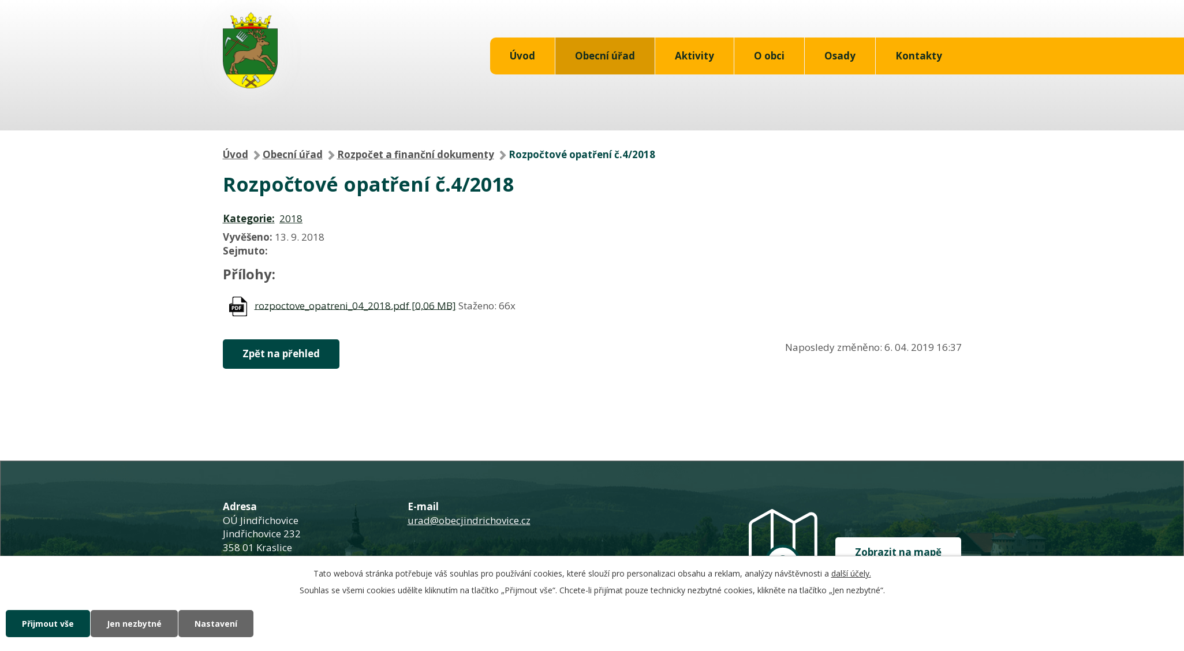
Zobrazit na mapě (898, 552)
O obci (769, 55)
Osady (840, 55)
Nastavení (216, 623)
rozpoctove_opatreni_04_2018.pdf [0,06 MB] (355, 305)
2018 (290, 218)
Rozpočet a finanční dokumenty (415, 154)
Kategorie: (249, 218)
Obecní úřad (605, 55)
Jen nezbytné (134, 623)
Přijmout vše (48, 623)
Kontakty (918, 55)
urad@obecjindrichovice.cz (469, 520)
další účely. (851, 573)
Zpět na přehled (281, 353)
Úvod (522, 55)
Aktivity (694, 55)
